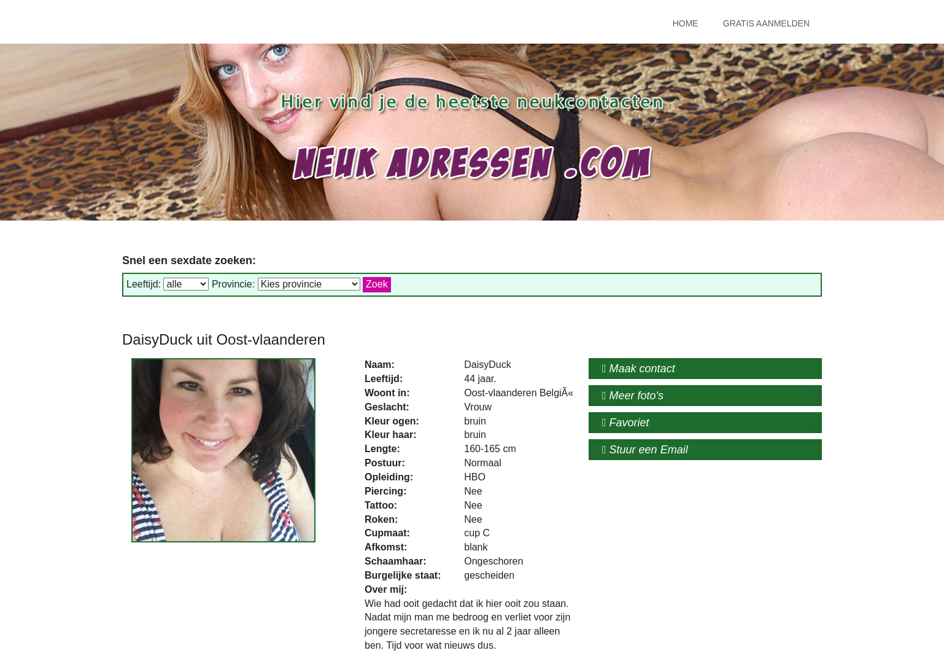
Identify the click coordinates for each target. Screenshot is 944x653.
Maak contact (638, 368)
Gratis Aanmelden (766, 23)
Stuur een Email (645, 450)
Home (685, 23)
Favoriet (625, 422)
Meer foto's (633, 395)
